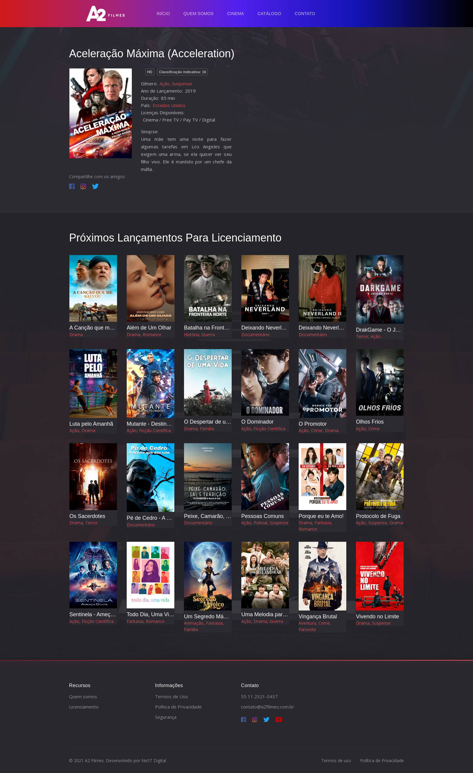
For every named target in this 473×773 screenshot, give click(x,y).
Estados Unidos (169, 105)
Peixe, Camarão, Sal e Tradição (222, 516)
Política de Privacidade (178, 707)
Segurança (165, 717)
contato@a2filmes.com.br (267, 707)
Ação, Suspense (176, 83)
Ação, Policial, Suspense (264, 522)
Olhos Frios (370, 422)
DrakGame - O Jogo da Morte (391, 330)
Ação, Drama (82, 430)
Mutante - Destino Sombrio (159, 424)
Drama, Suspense (373, 623)
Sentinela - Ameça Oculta (100, 614)
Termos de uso (336, 760)
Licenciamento (84, 707)
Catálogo (269, 13)
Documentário (255, 334)
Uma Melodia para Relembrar (277, 614)
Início (163, 13)
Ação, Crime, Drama (318, 430)
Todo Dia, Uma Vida (151, 614)
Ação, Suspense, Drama (379, 522)
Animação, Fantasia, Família (204, 626)
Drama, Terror (83, 522)
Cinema (235, 13)
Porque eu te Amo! (321, 516)
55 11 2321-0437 (259, 696)
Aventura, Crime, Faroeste (315, 626)
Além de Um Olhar (149, 328)
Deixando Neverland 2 (325, 328)
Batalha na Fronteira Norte (216, 328)
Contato (305, 13)
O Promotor (313, 424)
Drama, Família (199, 428)
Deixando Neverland (265, 328)
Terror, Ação (368, 336)
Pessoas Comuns (262, 516)
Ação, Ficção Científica (149, 430)
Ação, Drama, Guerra (262, 621)
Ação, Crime (368, 428)
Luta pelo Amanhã (91, 424)
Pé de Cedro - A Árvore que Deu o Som (174, 518)
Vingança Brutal (318, 617)
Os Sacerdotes (87, 516)
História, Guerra (199, 334)
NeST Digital (153, 760)
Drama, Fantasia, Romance (315, 526)
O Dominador (257, 422)
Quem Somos (198, 13)
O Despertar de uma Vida (215, 422)
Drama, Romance (144, 334)
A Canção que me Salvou (100, 328)
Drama (76, 334)
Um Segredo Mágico (208, 617)
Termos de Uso (171, 696)
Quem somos (83, 696)
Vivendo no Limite (377, 617)
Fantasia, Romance (145, 621)
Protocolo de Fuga (378, 516)
